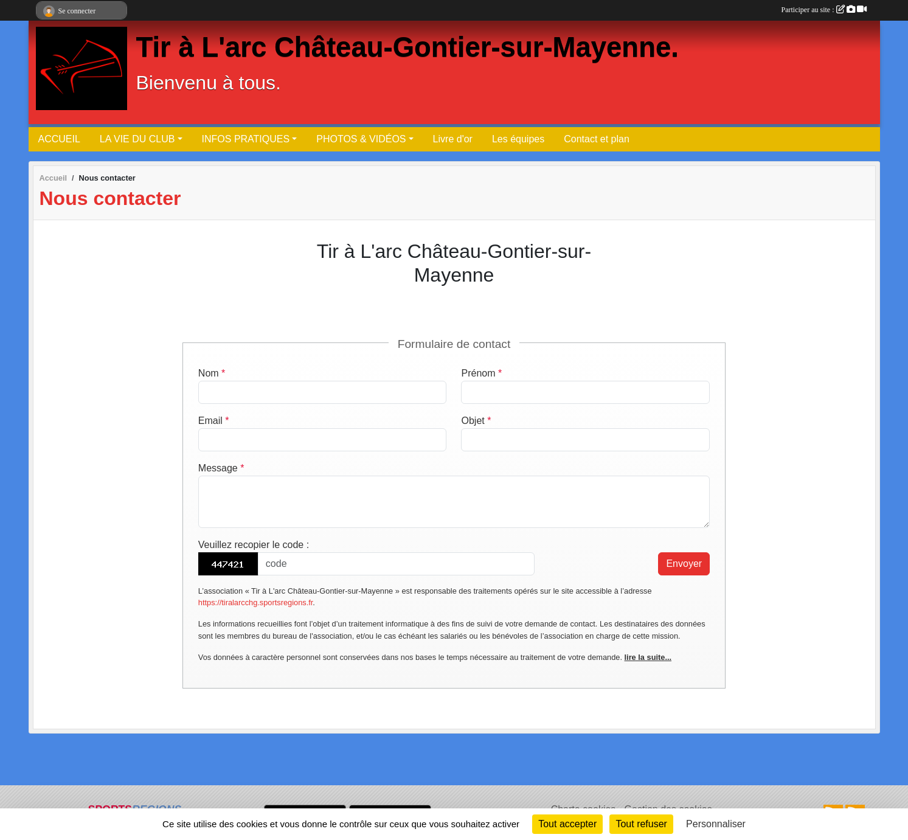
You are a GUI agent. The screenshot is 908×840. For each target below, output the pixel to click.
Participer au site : (824, 9)
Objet (476, 420)
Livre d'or (453, 139)
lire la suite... (648, 657)
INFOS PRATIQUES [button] (246, 139)
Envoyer (684, 563)
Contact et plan (596, 139)
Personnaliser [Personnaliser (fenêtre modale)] (716, 824)
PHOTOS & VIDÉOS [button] (361, 139)
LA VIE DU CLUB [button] (137, 139)
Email (213, 420)
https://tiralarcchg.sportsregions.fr (255, 602)
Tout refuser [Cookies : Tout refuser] (641, 824)
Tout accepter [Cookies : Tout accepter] (567, 824)
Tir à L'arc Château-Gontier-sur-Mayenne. (407, 47)
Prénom (481, 373)
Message (221, 468)
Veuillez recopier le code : (253, 545)
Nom (211, 373)
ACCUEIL (59, 139)
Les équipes (518, 139)
